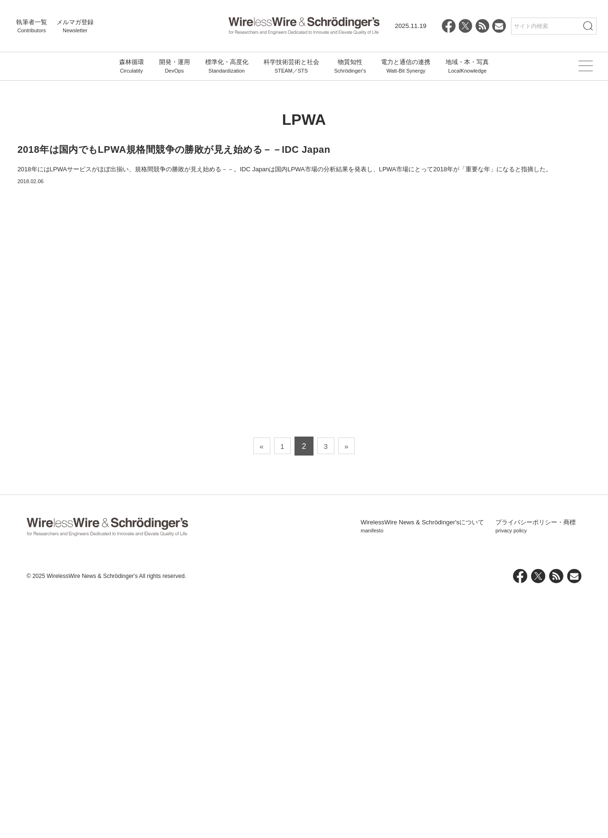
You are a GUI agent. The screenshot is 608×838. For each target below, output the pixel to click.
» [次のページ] (350, 690)
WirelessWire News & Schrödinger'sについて (422, 770)
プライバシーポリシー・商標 (535, 770)
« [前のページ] (258, 690)
